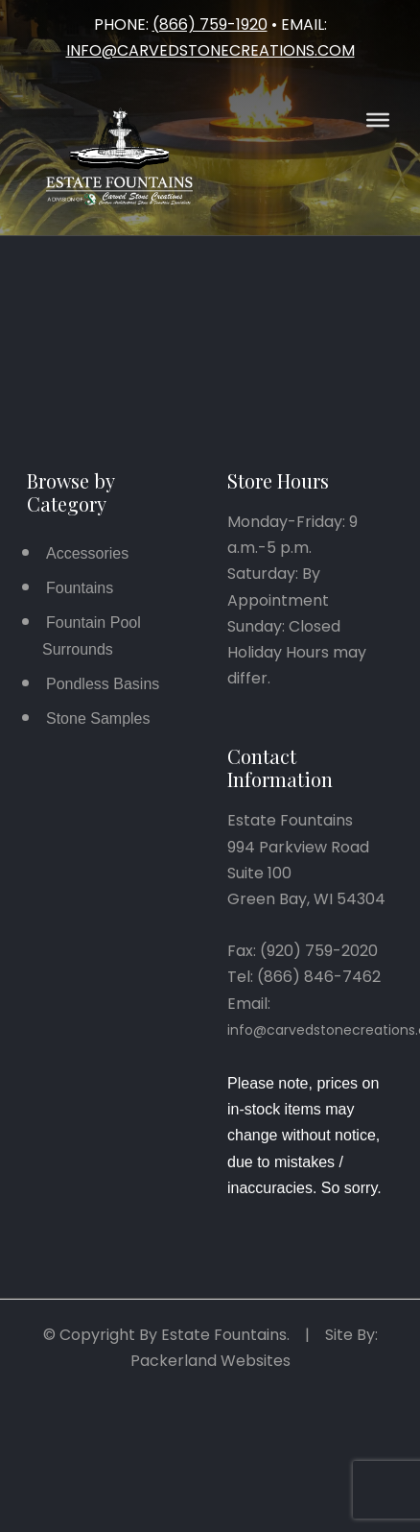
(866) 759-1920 (210, 24)
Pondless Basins (102, 684)
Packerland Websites (210, 1361)
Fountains (79, 588)
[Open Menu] (377, 120)
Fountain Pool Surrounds (91, 635)
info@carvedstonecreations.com (210, 50)
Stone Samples (98, 718)
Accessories (87, 553)
